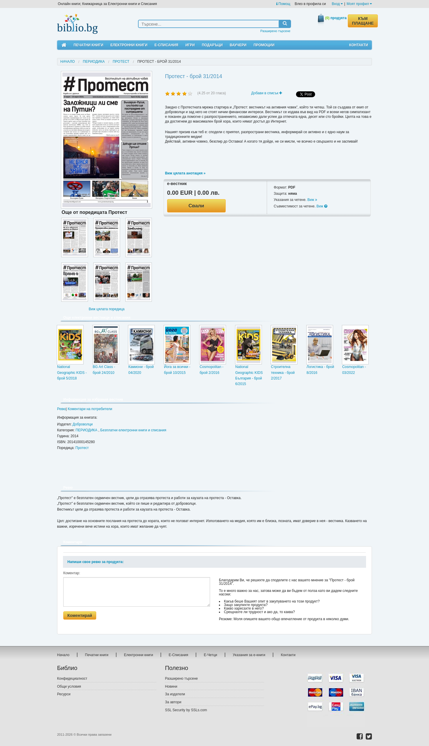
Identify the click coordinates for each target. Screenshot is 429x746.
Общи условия (69, 686)
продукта (336, 18)
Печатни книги (88, 45)
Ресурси (63, 694)
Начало (67, 62)
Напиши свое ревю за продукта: (95, 562)
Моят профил (359, 4)
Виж (312, 200)
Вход (337, 4)
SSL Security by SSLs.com (186, 710)
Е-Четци (210, 655)
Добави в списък (266, 93)
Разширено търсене (275, 31)
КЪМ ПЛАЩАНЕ (363, 21)
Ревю (61, 409)
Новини (171, 686)
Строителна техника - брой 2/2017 (283, 372)
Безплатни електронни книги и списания (133, 430)
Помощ (283, 4)
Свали (196, 206)
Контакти (358, 45)
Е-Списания (166, 45)
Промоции (264, 45)
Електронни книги (128, 45)
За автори (173, 702)
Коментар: (71, 573)
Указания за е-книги (249, 655)
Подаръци (212, 45)
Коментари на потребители (90, 409)
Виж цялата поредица (106, 309)
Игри (190, 45)
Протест (121, 62)
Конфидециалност (72, 678)
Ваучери (238, 45)
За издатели (175, 694)
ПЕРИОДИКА (94, 62)
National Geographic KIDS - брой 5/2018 (72, 372)
